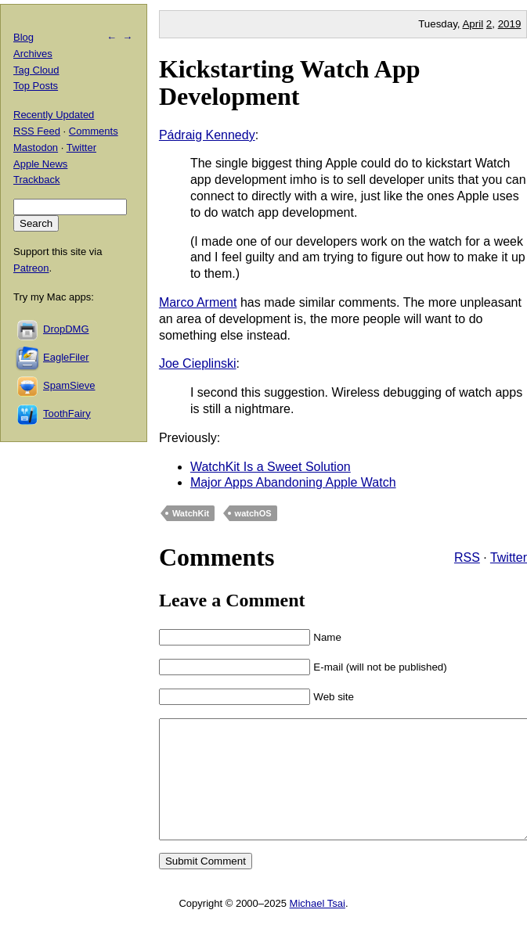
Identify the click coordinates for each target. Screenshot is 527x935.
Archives (32, 53)
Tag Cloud (36, 70)
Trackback (36, 179)
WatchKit (190, 513)
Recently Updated (53, 114)
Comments (93, 131)
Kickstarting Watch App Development (290, 82)
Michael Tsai (317, 927)
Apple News (40, 164)
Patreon (31, 268)
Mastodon (35, 147)
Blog (23, 37)
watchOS (253, 513)
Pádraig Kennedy (207, 135)
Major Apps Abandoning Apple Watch (293, 482)
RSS (467, 557)
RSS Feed (36, 131)
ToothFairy (67, 413)
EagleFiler (66, 357)
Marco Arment (198, 302)
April (472, 24)
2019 (510, 24)
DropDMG (66, 329)
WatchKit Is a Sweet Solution (270, 466)
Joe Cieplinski (197, 363)
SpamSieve (69, 385)
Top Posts (35, 86)
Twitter (508, 557)
